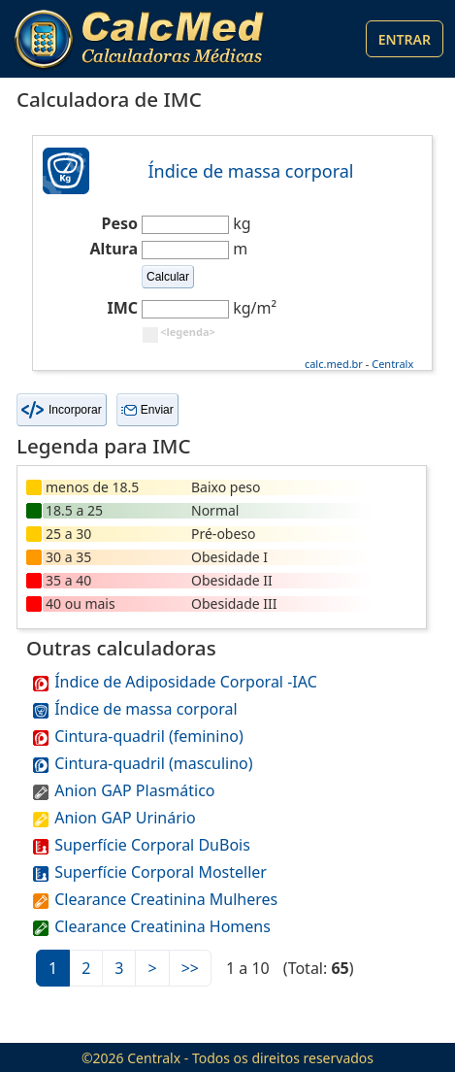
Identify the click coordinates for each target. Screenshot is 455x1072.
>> (190, 968)
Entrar (404, 39)
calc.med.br (334, 363)
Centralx (392, 363)
